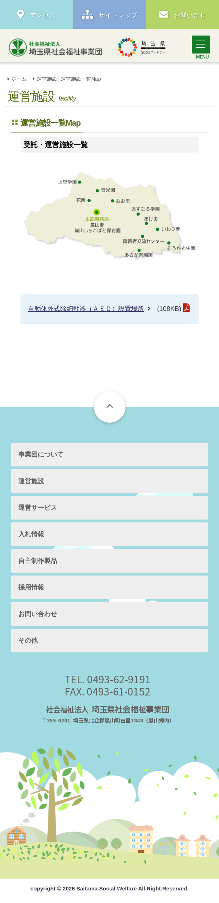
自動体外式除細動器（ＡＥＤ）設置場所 (86, 308)
